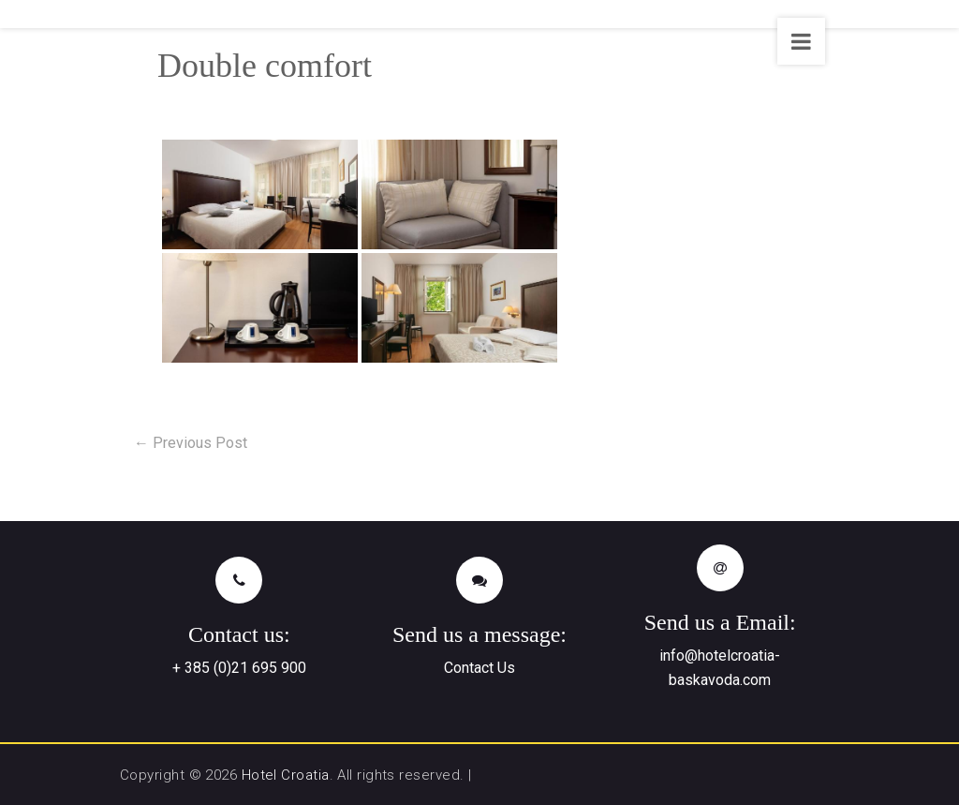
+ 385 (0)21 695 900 (239, 668)
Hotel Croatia (286, 775)
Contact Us (479, 668)
